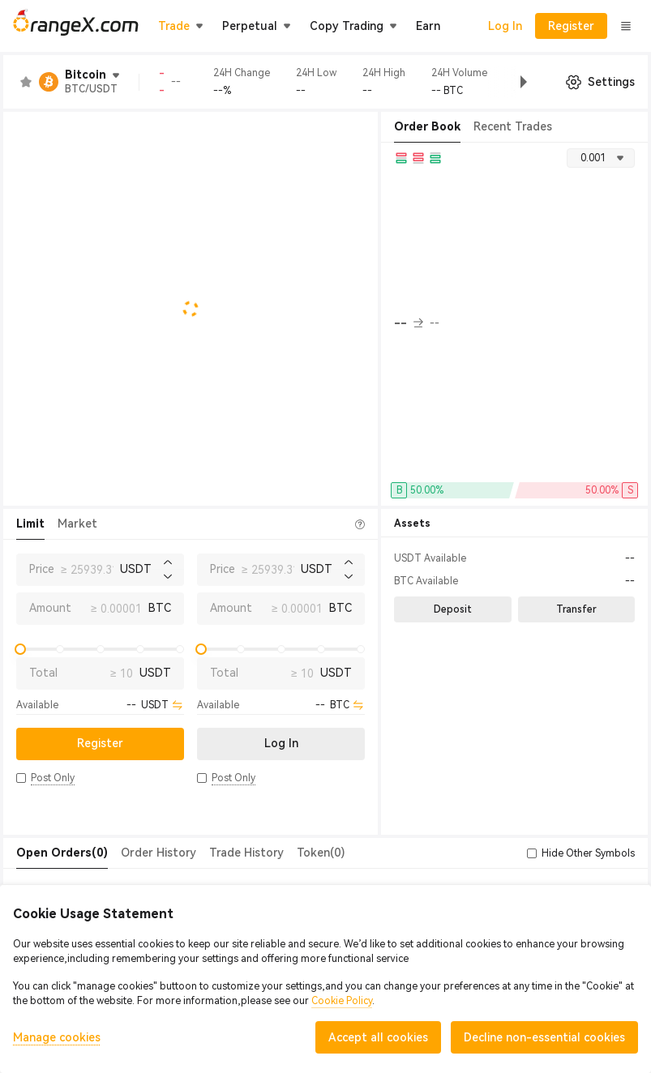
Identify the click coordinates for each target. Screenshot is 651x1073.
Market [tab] (77, 523)
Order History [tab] (158, 852)
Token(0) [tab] (321, 852)
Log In (505, 25)
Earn (428, 25)
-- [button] (408, 323)
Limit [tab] (30, 523)
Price (41, 568)
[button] (510, 82)
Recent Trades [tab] (512, 126)
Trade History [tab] (246, 852)
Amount (50, 607)
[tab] (62, 853)
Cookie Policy (341, 1001)
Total (43, 672)
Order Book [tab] (427, 126)
